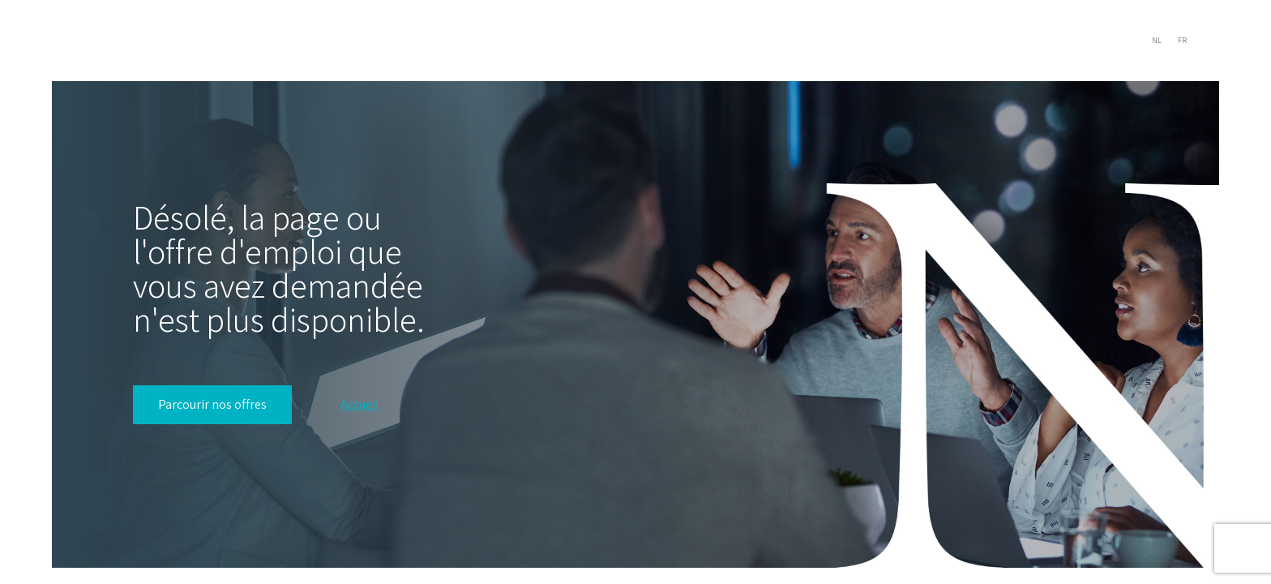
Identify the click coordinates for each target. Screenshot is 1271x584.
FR (1182, 40)
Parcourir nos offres (212, 404)
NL (1157, 40)
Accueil (359, 404)
